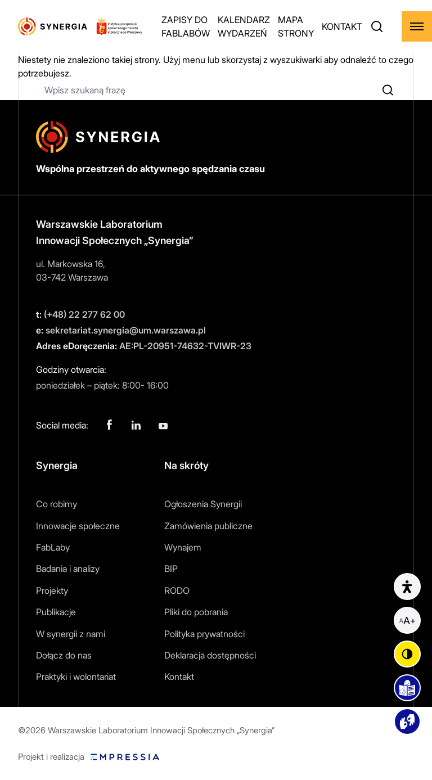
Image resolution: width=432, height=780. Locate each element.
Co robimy (56, 504)
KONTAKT (342, 26)
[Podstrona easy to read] (407, 687)
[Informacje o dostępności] (407, 586)
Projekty (52, 590)
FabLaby (53, 547)
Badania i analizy (68, 568)
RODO (177, 590)
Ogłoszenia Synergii (203, 504)
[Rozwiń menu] (417, 26)
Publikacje (56, 611)
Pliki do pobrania (196, 611)
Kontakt (179, 676)
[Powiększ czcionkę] (407, 620)
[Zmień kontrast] (407, 654)
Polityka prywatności (204, 633)
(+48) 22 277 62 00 (80, 314)
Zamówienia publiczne (208, 525)
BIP (171, 568)
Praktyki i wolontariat (76, 676)
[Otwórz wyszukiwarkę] (377, 26)
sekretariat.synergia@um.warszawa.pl (121, 330)
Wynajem (182, 547)
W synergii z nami (70, 633)
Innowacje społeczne (78, 525)
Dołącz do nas (64, 655)
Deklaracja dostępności (210, 655)
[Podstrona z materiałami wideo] (407, 721)
